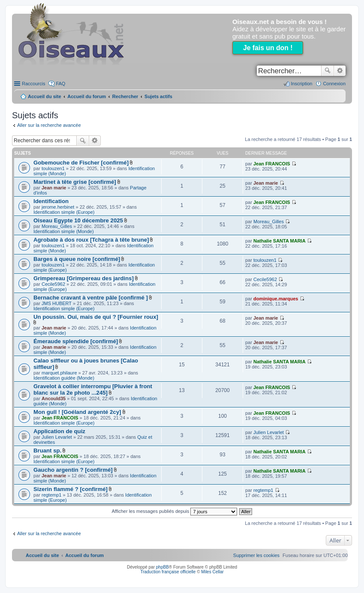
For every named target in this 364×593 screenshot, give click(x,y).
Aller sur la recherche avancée (49, 125)
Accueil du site (44, 96)
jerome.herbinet (58, 207)
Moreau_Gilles (57, 226)
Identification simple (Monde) (63, 231)
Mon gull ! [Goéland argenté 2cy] (77, 412)
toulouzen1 (53, 168)
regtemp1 (51, 494)
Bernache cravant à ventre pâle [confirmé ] (90, 297)
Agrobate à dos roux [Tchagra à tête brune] (91, 240)
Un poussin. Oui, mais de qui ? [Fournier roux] (95, 317)
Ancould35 (54, 398)
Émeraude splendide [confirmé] (75, 341)
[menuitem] (256, 555)
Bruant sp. (47, 450)
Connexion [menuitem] (334, 83)
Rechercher (327, 71)
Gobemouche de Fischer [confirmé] (81, 162)
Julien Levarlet (57, 437)
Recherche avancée (340, 71)
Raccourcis (33, 83)
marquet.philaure (59, 372)
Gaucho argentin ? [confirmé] (73, 470)
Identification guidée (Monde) (63, 377)
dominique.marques (275, 298)
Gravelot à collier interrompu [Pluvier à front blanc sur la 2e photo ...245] (92, 389)
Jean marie (54, 187)
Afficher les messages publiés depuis (175, 511)
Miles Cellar (212, 571)
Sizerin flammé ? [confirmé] (70, 489)
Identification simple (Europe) (63, 212)
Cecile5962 (53, 284)
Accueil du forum (86, 96)
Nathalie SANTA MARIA (279, 240)
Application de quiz (59, 431)
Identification (51, 201)
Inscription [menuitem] (301, 83)
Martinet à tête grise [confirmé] (74, 182)
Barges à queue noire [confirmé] (76, 259)
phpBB (162, 567)
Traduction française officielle (168, 571)
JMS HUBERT (57, 303)
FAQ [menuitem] (60, 83)
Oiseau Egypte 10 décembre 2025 (78, 220)
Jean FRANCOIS (271, 163)
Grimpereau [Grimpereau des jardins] (83, 278)
